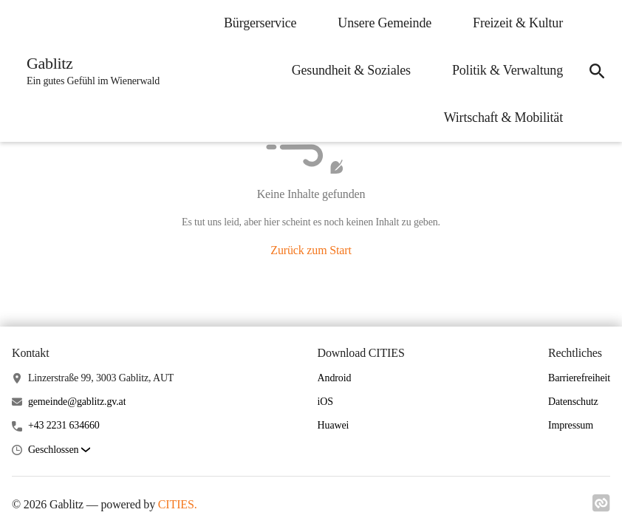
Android (335, 377)
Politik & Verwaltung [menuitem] (507, 70)
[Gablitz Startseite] (89, 71)
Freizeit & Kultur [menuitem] (518, 23)
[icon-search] (596, 71)
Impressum (570, 425)
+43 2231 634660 (64, 425)
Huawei (333, 425)
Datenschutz (573, 401)
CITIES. (177, 504)
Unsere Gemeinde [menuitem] (384, 23)
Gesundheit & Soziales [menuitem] (351, 70)
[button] (59, 450)
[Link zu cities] (601, 507)
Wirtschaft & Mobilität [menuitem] (503, 117)
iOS (325, 401)
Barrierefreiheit (579, 377)
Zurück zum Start (310, 250)
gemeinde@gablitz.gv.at (77, 401)
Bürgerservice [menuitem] (260, 23)
